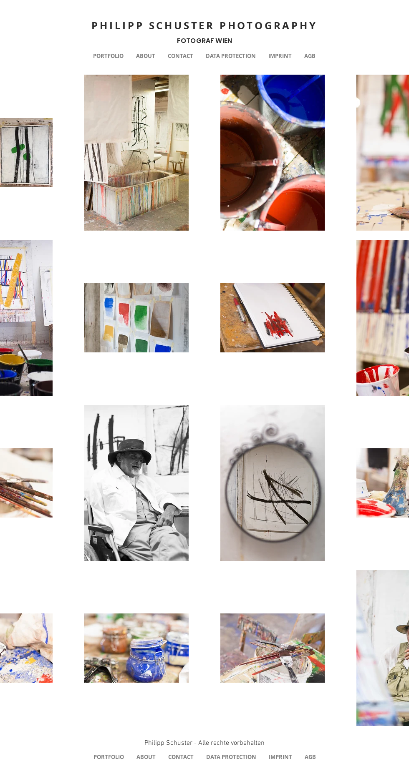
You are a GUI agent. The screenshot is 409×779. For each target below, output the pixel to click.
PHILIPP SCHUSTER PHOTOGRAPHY (204, 25)
